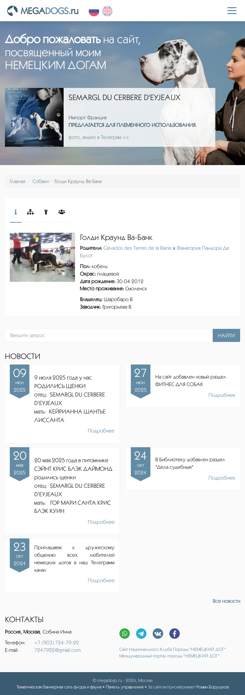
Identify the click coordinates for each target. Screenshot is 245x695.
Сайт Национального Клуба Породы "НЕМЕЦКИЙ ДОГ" (172, 649)
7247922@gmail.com (57, 650)
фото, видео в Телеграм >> (99, 137)
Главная (17, 181)
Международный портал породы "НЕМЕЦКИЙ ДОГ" (169, 655)
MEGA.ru (42, 11)
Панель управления (125, 686)
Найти (226, 335)
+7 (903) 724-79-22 (56, 642)
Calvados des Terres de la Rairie (137, 248)
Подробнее (101, 430)
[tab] (16, 213)
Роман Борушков (212, 686)
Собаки (41, 181)
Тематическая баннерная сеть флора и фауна (59, 686)
